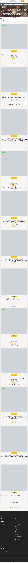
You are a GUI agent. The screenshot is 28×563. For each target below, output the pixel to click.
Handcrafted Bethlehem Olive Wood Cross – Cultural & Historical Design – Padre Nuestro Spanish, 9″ (14, 261)
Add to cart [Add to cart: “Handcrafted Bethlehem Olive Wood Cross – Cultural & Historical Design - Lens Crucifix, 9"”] (14, 492)
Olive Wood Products (19, 96)
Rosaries (16, 531)
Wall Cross (23, 96)
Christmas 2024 (5, 96)
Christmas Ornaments (8, 220)
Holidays (14, 96)
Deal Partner (3, 523)
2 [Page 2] (12, 507)
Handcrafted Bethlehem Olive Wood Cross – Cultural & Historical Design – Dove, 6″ (14, 457)
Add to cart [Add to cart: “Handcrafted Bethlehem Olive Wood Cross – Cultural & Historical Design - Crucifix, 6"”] (14, 296)
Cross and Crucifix (18, 536)
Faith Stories (17, 521)
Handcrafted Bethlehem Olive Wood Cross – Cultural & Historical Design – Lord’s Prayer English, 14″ (14, 418)
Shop (1, 18)
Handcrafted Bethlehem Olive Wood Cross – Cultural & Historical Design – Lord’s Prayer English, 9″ (14, 339)
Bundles (16, 518)
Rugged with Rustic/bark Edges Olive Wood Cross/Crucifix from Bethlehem (14, 97)
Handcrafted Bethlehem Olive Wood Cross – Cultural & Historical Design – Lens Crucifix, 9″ (14, 496)
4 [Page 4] (15, 507)
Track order (17, 542)
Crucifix (8, 96)
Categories (2, 521)
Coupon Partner (3, 524)
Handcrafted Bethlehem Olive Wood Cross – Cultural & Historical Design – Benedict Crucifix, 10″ (14, 222)
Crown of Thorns (17, 523)
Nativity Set (16, 541)
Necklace (16, 534)
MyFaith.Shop (14, 17)
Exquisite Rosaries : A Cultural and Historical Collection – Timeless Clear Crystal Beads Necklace (14, 55)
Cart (1, 516)
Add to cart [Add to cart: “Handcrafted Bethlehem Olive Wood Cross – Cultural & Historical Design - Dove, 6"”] (14, 453)
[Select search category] (4, 4)
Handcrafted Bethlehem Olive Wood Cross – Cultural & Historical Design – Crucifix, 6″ (14, 300)
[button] (0, 1)
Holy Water (16, 526)
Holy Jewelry (17, 529)
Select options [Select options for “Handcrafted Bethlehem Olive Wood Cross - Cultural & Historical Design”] (14, 177)
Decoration (11, 96)
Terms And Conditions (4, 550)
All (15, 516)
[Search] (25, 4)
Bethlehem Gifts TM (14, 56)
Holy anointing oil (17, 528)
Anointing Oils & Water (18, 524)
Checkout (2, 518)
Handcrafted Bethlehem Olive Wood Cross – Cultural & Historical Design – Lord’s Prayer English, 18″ (14, 379)
